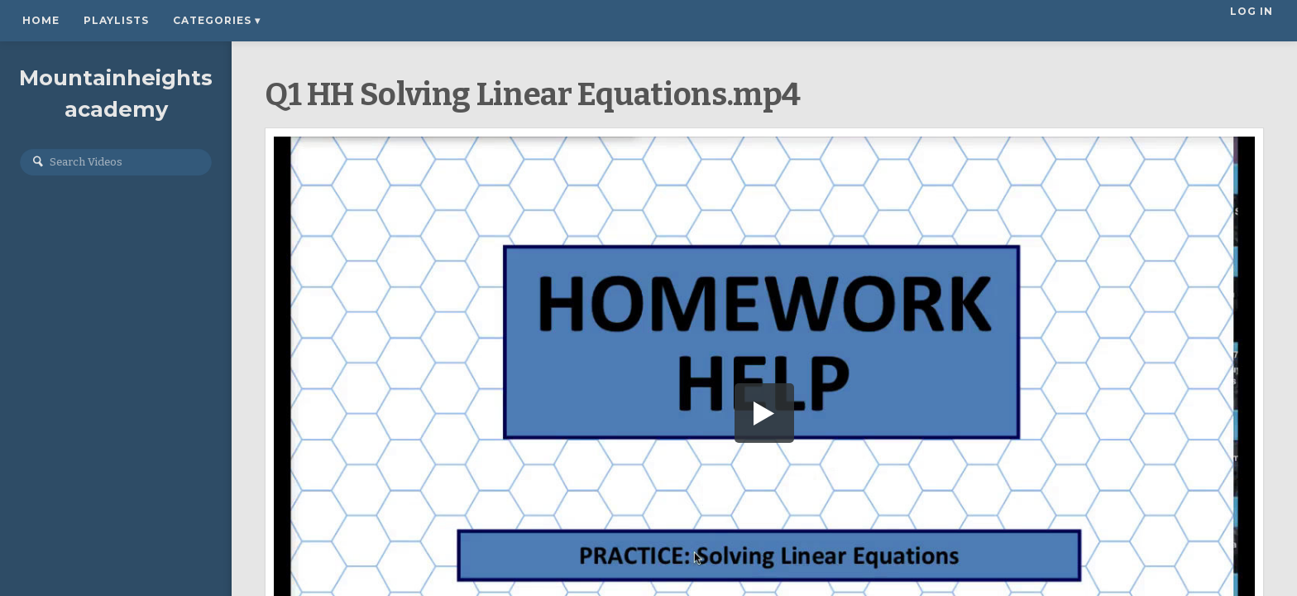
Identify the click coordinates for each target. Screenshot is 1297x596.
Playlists (116, 20)
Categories (217, 20)
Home (41, 20)
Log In (1253, 20)
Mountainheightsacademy (116, 96)
